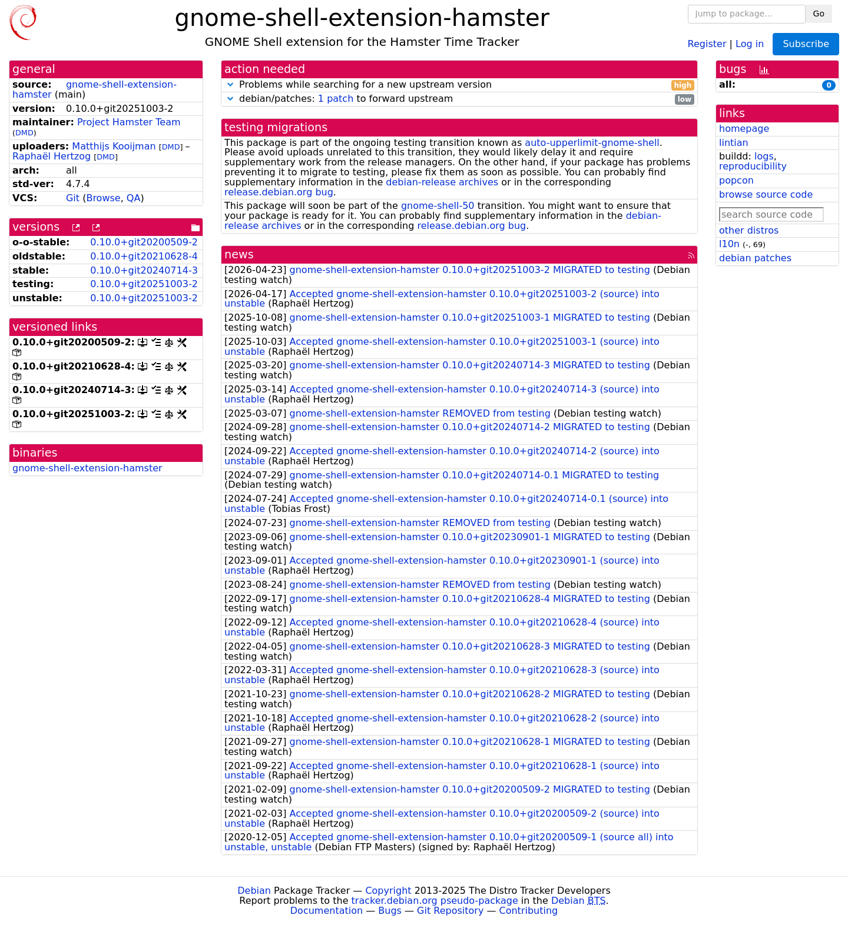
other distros (749, 230)
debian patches (755, 258)
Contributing (528, 910)
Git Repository (450, 910)
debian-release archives (442, 182)
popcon (736, 180)
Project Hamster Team (129, 122)
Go (818, 13)
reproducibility (753, 166)
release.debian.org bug (278, 192)
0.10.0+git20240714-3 (144, 270)
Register (707, 43)
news (239, 254)
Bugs (390, 910)
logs (764, 156)
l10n (729, 243)
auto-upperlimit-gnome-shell (592, 142)
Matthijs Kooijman (113, 146)
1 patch (335, 98)
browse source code (766, 194)
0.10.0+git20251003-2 (144, 284)
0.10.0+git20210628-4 (144, 256)
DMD (24, 132)
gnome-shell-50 (438, 205)
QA (134, 198)
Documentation (326, 910)
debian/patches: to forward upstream (459, 99)
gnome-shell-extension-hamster (94, 89)
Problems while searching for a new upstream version (459, 85)
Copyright (388, 890)
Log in (750, 43)
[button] (230, 84)
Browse (103, 198)
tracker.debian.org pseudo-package (435, 900)
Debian (254, 890)
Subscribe (806, 43)
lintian (733, 142)
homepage (744, 128)
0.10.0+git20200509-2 (144, 242)
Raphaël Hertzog (51, 156)
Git (73, 198)
